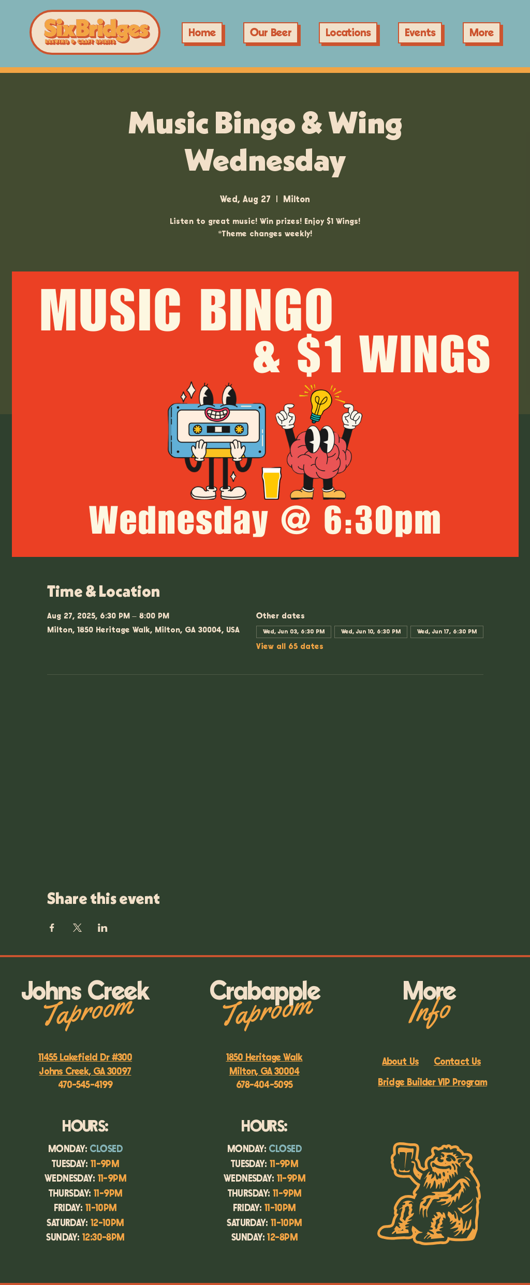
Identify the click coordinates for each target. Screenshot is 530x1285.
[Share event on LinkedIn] (103, 928)
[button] (420, 32)
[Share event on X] (77, 928)
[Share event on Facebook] (52, 928)
